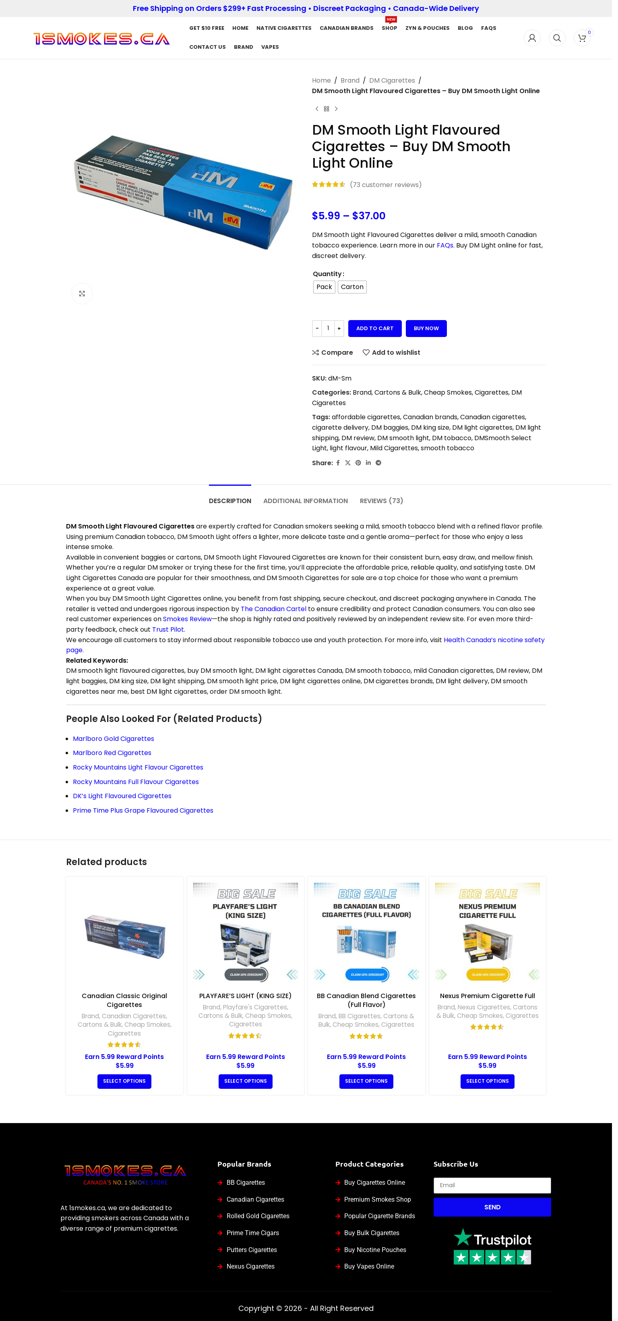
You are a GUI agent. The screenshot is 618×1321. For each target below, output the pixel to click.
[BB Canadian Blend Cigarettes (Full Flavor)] (366, 935)
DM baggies (389, 427)
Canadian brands (430, 417)
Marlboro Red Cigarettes (112, 752)
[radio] (324, 287)
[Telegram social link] (378, 463)
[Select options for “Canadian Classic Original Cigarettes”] (124, 1081)
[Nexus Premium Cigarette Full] (487, 935)
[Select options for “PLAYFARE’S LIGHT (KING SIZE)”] (246, 1081)
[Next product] (336, 109)
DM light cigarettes (482, 427)
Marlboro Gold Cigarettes (113, 738)
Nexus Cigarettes (484, 1007)
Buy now (426, 328)
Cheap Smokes (448, 392)
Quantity (327, 274)
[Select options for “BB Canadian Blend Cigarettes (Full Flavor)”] (366, 1081)
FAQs (445, 245)
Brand (350, 80)
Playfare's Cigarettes (255, 1007)
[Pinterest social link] (358, 463)
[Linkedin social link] (368, 463)
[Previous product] (317, 109)
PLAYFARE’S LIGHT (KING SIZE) (245, 996)
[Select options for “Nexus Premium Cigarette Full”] (488, 1081)
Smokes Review (187, 619)
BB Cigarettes (359, 1016)
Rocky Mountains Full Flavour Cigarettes (136, 781)
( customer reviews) (386, 184)
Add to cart (375, 328)
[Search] (557, 38)
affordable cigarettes (366, 417)
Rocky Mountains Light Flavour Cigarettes (138, 767)
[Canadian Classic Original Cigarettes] (124, 935)
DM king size (430, 427)
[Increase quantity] (339, 328)
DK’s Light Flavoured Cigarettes (122, 796)
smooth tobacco (447, 448)
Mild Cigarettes (394, 448)
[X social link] (348, 463)
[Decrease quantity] (317, 328)
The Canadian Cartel (273, 609)
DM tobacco (451, 438)
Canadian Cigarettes (134, 1016)
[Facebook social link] (338, 463)
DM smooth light (403, 438)
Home (321, 80)
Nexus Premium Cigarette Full (487, 996)
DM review (357, 438)
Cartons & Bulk (397, 392)
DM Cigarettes (392, 80)
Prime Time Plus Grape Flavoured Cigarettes (143, 810)
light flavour (348, 448)
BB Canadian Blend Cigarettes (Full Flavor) (366, 1000)
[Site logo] (101, 37)
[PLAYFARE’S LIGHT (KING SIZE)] (245, 935)
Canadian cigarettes (492, 417)
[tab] (230, 497)
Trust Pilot (168, 629)
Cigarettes (491, 392)
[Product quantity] (328, 328)
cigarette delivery (340, 427)
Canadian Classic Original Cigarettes (124, 1000)
